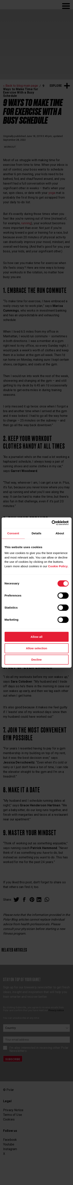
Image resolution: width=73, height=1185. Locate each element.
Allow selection (36, 648)
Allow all (36, 636)
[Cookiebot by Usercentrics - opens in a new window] (52, 522)
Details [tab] (36, 533)
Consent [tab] (13, 533)
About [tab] (59, 533)
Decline (36, 659)
